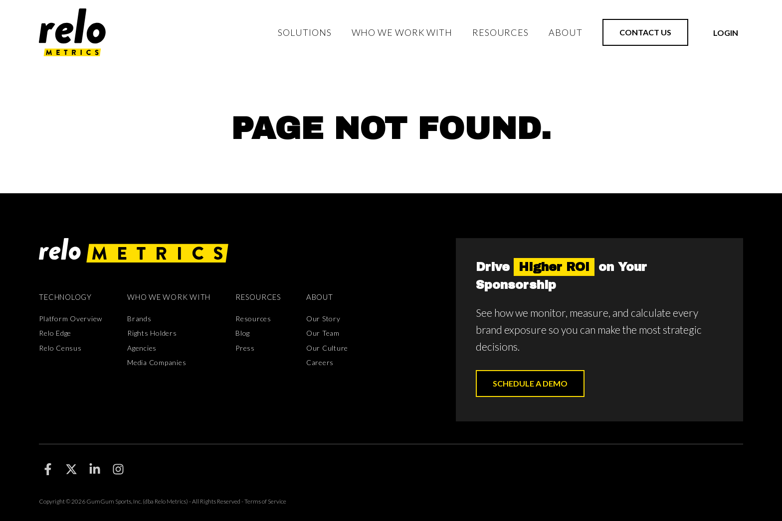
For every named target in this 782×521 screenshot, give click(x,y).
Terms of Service (265, 501)
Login (725, 32)
